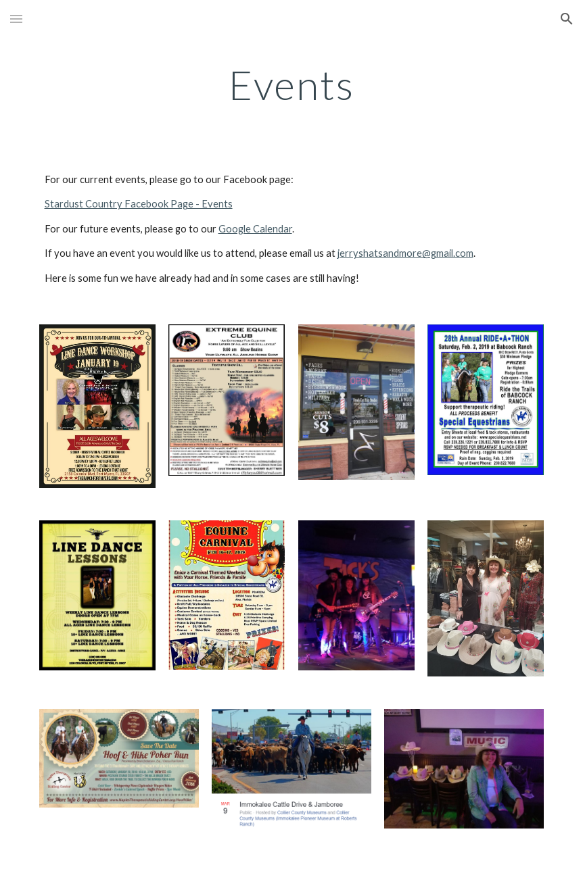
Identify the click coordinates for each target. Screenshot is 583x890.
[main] (291, 84)
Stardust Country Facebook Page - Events (139, 203)
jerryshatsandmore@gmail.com (405, 253)
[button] (16, 18)
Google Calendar (255, 228)
